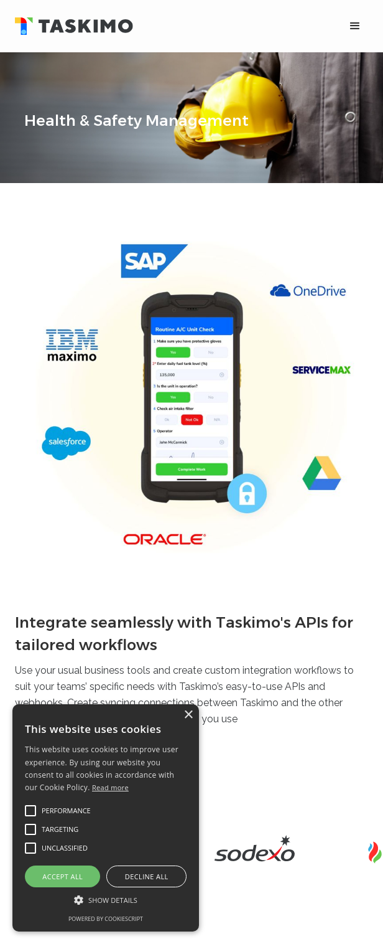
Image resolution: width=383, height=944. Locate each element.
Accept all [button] (62, 876)
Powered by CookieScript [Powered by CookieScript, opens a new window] (105, 919)
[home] (168, 26)
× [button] (188, 715)
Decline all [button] (146, 876)
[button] (355, 26)
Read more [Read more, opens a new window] (110, 787)
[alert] (105, 818)
